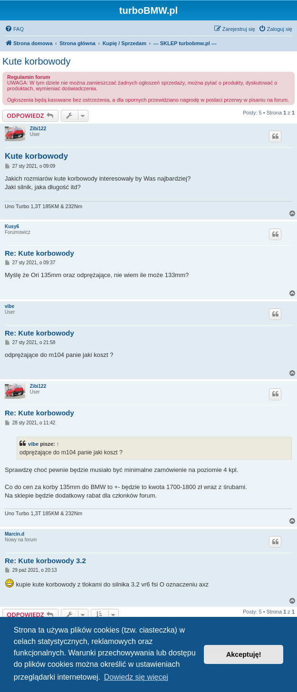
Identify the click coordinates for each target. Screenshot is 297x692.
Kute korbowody (36, 61)
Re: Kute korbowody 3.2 (45, 561)
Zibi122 (38, 128)
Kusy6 (12, 226)
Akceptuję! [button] (243, 654)
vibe (9, 306)
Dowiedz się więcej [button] (136, 677)
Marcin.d (14, 534)
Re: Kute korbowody (39, 253)
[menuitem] (14, 29)
